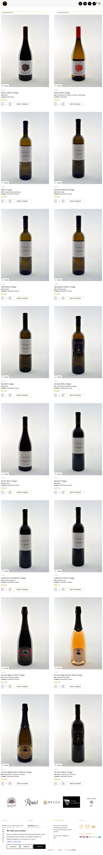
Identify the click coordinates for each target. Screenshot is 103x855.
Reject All (26, 846)
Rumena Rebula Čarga (64, 191)
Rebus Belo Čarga (62, 94)
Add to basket (22, 105)
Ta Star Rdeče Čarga (63, 773)
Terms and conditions (61, 827)
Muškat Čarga (7, 385)
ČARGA (3, 91)
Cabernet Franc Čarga (64, 579)
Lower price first (7, 14)
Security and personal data (63, 831)
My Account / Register (61, 837)
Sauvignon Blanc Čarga (64, 288)
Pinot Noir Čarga (9, 482)
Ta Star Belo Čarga (62, 385)
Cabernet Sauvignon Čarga (13, 579)
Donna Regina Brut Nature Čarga (16, 773)
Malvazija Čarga (8, 288)
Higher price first (63, 14)
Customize (13, 846)
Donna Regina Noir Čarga (13, 676)
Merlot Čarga (60, 482)
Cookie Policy (16, 841)
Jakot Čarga (6, 191)
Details (5, 87)
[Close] (46, 828)
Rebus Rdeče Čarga (9, 94)
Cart (55, 839)
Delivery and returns (60, 829)
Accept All (39, 846)
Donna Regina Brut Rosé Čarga (68, 676)
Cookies (56, 833)
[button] (85, 3)
